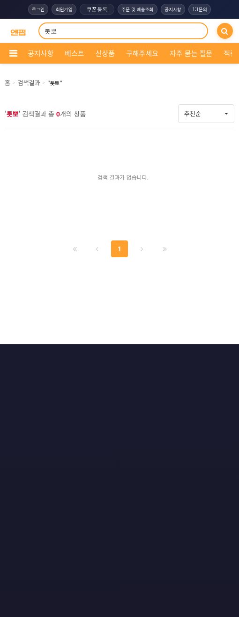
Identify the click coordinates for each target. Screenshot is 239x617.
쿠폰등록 (96, 9)
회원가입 (62, 9)
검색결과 (29, 82)
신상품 (105, 53)
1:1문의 (201, 9)
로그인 (36, 9)
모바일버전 (164, 358)
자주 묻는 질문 (191, 53)
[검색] (225, 30)
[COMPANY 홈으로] (18, 31)
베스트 (74, 53)
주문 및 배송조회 (137, 9)
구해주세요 (142, 53)
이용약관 (72, 358)
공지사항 (174, 9)
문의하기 (117, 358)
